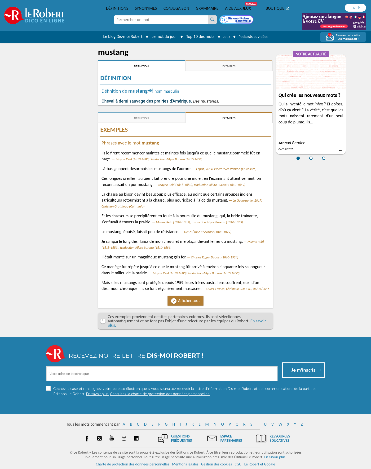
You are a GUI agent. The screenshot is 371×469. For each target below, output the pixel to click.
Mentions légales (185, 464)
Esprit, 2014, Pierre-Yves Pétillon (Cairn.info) (226, 169)
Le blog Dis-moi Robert (120, 36)
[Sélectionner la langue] (355, 8)
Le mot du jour (162, 36)
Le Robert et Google (259, 464)
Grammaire (207, 8)
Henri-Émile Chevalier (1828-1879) (207, 232)
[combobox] (161, 19)
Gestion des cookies (216, 464)
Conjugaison (176, 8)
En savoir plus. (275, 457)
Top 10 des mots (198, 36)
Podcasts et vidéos (254, 36)
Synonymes (146, 8)
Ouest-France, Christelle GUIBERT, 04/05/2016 (237, 289)
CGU (238, 464)
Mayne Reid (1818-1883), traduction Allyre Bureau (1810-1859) (158, 159)
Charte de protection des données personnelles (132, 464)
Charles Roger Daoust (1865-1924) (214, 257)
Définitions (117, 8)
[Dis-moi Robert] (237, 20)
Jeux (225, 36)
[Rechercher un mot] (212, 19)
